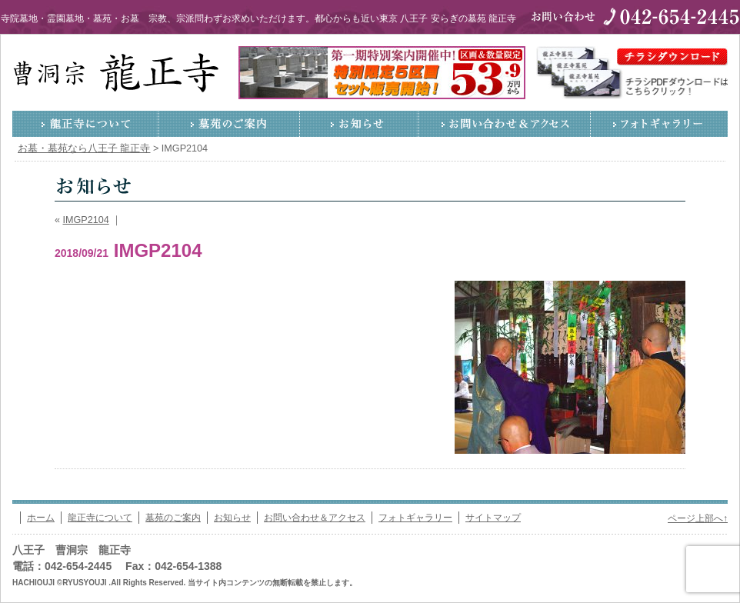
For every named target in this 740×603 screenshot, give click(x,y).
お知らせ (359, 124)
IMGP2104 (86, 220)
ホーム (41, 517)
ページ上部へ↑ (698, 518)
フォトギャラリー (659, 124)
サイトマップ (493, 517)
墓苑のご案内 (229, 124)
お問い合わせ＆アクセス (504, 124)
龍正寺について (85, 124)
